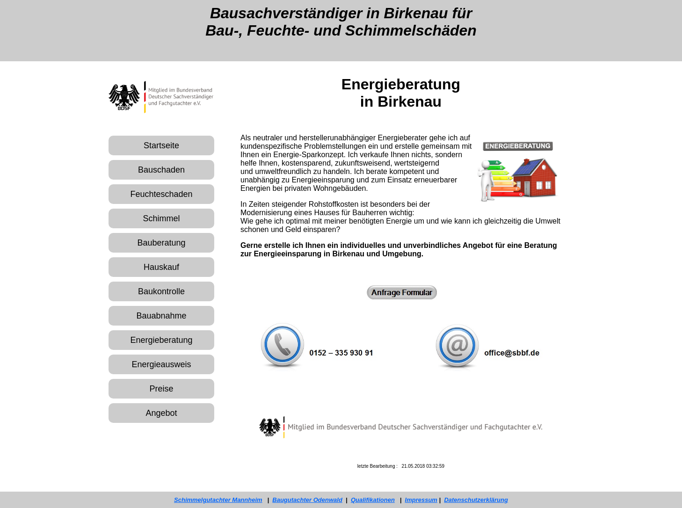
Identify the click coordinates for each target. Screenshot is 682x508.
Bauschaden (161, 169)
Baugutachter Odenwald (307, 499)
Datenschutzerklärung (476, 499)
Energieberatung (161, 340)
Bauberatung (161, 242)
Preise (161, 388)
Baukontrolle (161, 291)
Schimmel (161, 218)
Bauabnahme (161, 315)
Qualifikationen (373, 499)
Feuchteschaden (161, 194)
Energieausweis (161, 364)
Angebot (161, 413)
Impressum (421, 499)
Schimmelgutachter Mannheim (218, 499)
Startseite (161, 145)
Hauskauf (161, 267)
